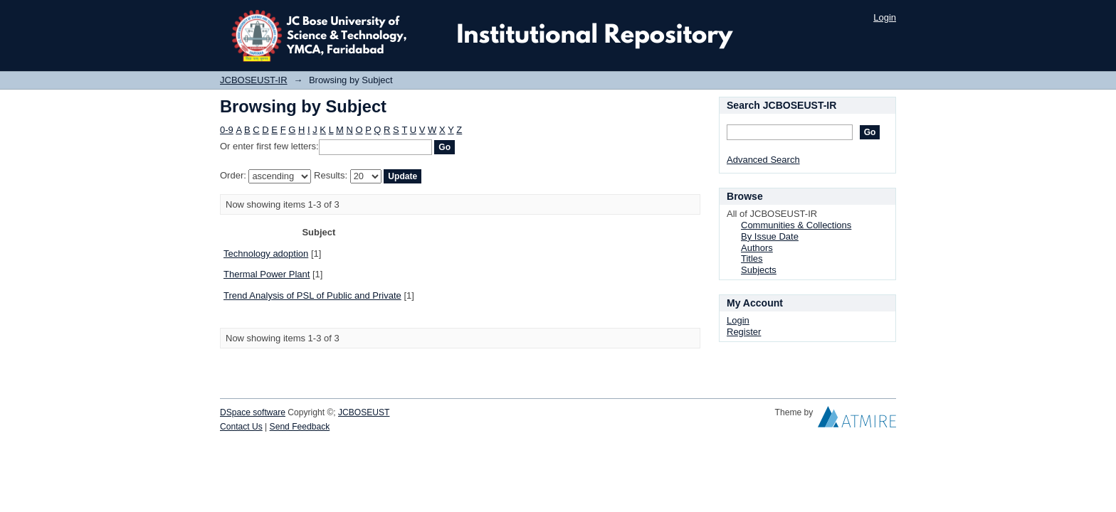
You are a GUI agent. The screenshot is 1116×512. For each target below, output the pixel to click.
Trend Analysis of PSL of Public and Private (312, 295)
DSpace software (252, 412)
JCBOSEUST (363, 412)
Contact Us (241, 427)
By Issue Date (770, 236)
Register (744, 331)
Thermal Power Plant (266, 274)
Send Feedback (300, 427)
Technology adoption (265, 253)
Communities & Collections (796, 225)
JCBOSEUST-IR (254, 80)
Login (884, 17)
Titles (752, 258)
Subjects (759, 270)
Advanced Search (763, 159)
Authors (757, 247)
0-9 (226, 129)
